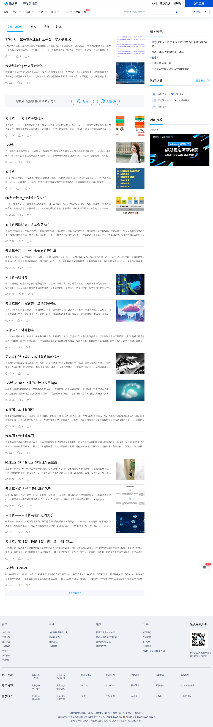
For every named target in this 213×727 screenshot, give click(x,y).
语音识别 (60, 688)
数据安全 (36, 696)
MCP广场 (81, 11)
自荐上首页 (54, 641)
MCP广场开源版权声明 (154, 651)
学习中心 (6, 651)
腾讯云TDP (101, 646)
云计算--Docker (16, 568)
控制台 (177, 3)
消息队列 (110, 675)
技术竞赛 (53, 646)
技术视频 (6, 646)
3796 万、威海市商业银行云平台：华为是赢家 (38, 39)
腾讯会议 (60, 685)
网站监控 (36, 699)
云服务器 (159, 94)
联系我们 (147, 641)
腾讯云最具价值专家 (105, 632)
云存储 (35, 678)
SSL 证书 (36, 688)
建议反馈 (165, 3)
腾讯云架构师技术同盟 (106, 637)
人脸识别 (36, 685)
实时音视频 (181, 100)
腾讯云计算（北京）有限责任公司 (87, 721)
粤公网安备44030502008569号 (140, 717)
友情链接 (147, 646)
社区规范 (147, 632)
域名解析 (185, 675)
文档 (154, 3)
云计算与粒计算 (16, 277)
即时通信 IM (161, 100)
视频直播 (60, 678)
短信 (83, 696)
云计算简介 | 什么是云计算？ (25, 66)
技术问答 (6, 637)
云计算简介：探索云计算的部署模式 (30, 303)
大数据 (159, 696)
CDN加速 (110, 685)
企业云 (84, 685)
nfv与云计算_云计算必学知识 (26, 198)
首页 (6, 11)
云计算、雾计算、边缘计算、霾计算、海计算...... (40, 541)
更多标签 (202, 80)
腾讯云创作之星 (103, 641)
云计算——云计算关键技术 (24, 118)
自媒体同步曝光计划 (58, 632)
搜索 (177, 11)
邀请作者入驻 (55, 637)
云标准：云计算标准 (19, 330)
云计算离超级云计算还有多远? (27, 224)
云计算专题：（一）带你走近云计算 (30, 251)
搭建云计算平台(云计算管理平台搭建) (32, 462)
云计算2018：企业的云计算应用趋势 (31, 383)
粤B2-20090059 (114, 717)
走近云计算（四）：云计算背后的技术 (32, 356)
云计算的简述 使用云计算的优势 (28, 488)
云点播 (134, 696)
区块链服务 (86, 675)
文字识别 (110, 696)
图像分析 (160, 685)
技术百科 (6, 655)
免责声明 (147, 637)
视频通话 (135, 685)
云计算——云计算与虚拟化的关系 (29, 515)
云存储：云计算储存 (19, 409)
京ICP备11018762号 (132, 721)
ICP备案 (177, 94)
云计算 (10, 145)
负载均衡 (60, 696)
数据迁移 (60, 699)
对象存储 (159, 106)
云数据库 (160, 675)
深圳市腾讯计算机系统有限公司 (73, 717)
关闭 (207, 137)
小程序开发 (186, 696)
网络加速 (135, 675)
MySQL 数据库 (188, 685)
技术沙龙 (6, 641)
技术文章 (6, 632)
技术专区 (6, 660)
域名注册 (36, 675)
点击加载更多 (75, 593)
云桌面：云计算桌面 (19, 436)
